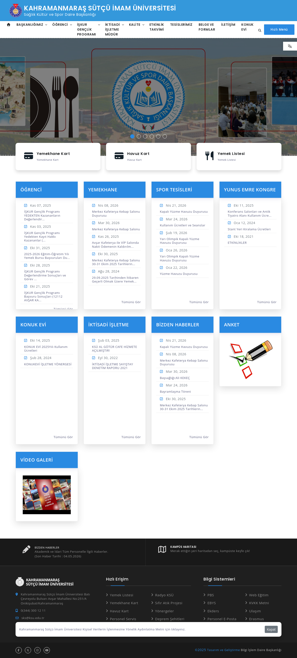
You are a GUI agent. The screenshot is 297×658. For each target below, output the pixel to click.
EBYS (211, 602)
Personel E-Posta (221, 618)
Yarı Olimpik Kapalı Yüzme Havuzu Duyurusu (179, 241)
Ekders (213, 611)
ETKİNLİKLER (237, 243)
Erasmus (256, 618)
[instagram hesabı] (37, 650)
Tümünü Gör (63, 309)
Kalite (134, 24)
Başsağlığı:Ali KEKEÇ (175, 378)
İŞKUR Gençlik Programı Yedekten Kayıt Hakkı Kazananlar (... (42, 237)
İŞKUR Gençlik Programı (86, 29)
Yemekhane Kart (124, 602)
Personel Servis (123, 618)
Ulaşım (255, 611)
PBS (210, 595)
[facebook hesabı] (19, 650)
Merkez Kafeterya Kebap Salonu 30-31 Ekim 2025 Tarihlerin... (116, 262)
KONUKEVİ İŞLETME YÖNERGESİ (47, 364)
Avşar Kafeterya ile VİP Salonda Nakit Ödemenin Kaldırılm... (115, 244)
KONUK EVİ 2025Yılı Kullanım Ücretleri (46, 349)
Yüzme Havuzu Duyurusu (179, 274)
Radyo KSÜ (164, 595)
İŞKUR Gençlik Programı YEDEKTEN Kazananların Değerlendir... (42, 215)
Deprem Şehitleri (169, 618)
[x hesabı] (28, 650)
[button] (132, 136)
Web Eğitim (259, 595)
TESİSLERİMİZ (181, 24)
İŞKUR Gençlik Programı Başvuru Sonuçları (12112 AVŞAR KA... (43, 296)
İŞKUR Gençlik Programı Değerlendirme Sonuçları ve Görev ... (45, 275)
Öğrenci (60, 24)
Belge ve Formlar (207, 27)
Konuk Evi (247, 27)
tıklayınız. (178, 629)
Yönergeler (164, 611)
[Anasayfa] (8, 24)
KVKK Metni (259, 602)
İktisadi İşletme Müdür (112, 29)
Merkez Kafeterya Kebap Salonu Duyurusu (116, 213)
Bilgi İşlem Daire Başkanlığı (261, 650)
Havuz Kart (119, 611)
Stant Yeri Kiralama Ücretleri (249, 229)
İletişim (228, 24)
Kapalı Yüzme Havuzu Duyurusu (184, 211)
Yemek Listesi (121, 595)
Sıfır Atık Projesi (169, 602)
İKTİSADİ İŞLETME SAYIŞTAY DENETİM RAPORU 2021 (112, 366)
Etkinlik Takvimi (156, 27)
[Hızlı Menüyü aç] (279, 29)
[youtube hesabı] (47, 650)
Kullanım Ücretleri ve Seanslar (182, 225)
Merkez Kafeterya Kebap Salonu (116, 229)
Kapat (271, 629)
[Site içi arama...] (258, 30)
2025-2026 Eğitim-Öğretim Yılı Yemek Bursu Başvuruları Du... (47, 256)
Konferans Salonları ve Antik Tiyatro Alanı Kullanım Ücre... (250, 213)
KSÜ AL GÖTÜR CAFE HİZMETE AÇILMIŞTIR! (114, 349)
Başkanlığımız (29, 24)
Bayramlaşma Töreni (175, 391)
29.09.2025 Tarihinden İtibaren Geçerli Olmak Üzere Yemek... (115, 279)
